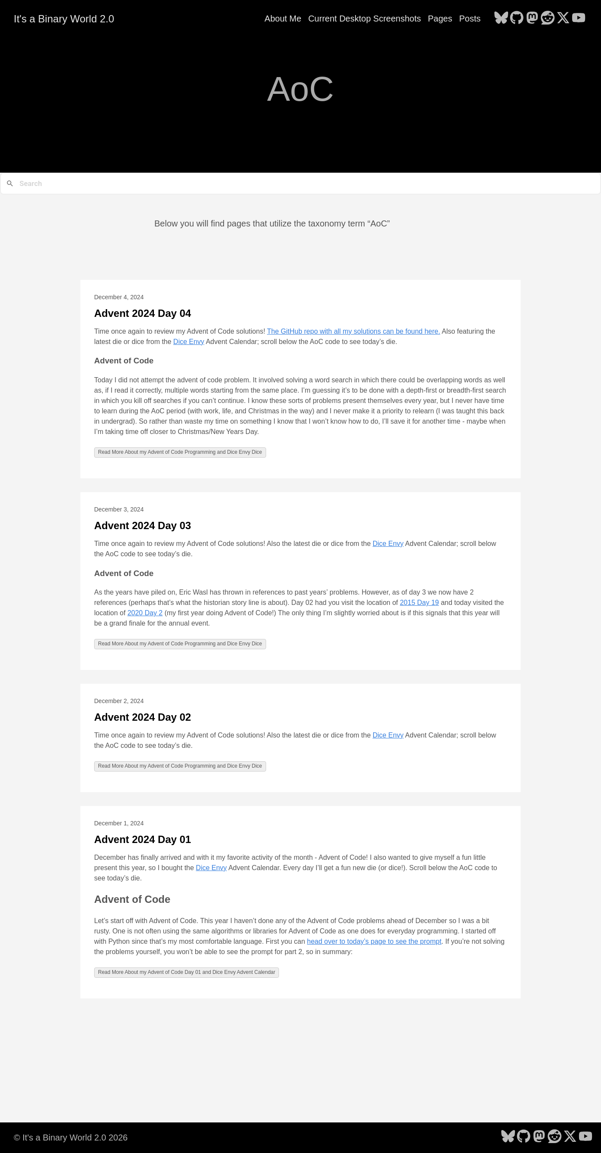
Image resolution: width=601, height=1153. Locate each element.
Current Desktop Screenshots (364, 18)
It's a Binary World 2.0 (64, 19)
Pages (440, 18)
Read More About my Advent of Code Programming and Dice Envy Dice (180, 452)
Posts (470, 18)
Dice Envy (188, 341)
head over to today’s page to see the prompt (374, 941)
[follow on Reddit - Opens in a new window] (548, 18)
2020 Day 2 (145, 613)
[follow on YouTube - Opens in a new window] (579, 18)
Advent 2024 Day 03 (142, 525)
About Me (282, 18)
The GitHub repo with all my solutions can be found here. (353, 331)
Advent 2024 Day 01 (142, 839)
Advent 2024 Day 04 (142, 313)
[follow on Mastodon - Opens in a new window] (532, 18)
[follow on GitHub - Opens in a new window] (517, 18)
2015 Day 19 (419, 602)
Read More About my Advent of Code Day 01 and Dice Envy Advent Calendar (186, 972)
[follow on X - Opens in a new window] (563, 18)
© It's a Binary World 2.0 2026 (71, 1137)
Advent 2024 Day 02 (142, 717)
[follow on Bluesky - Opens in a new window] (501, 18)
